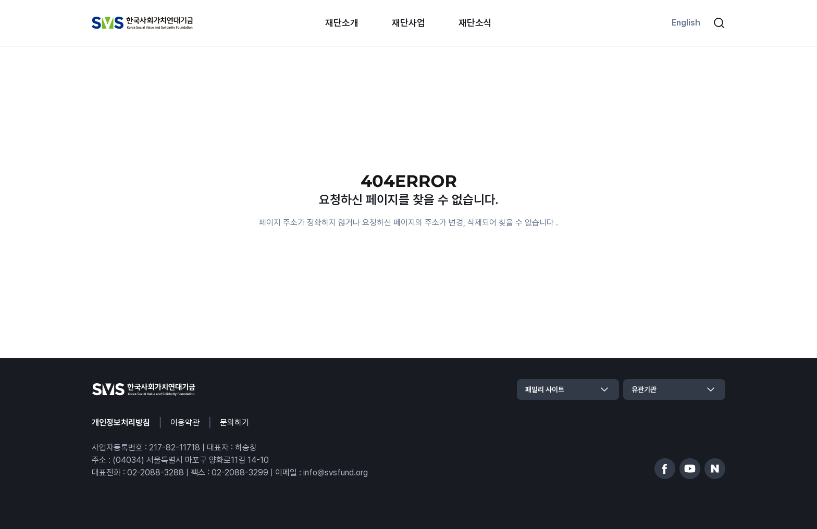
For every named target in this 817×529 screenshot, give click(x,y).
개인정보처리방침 (121, 422)
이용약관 (185, 422)
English (686, 23)
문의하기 (234, 422)
